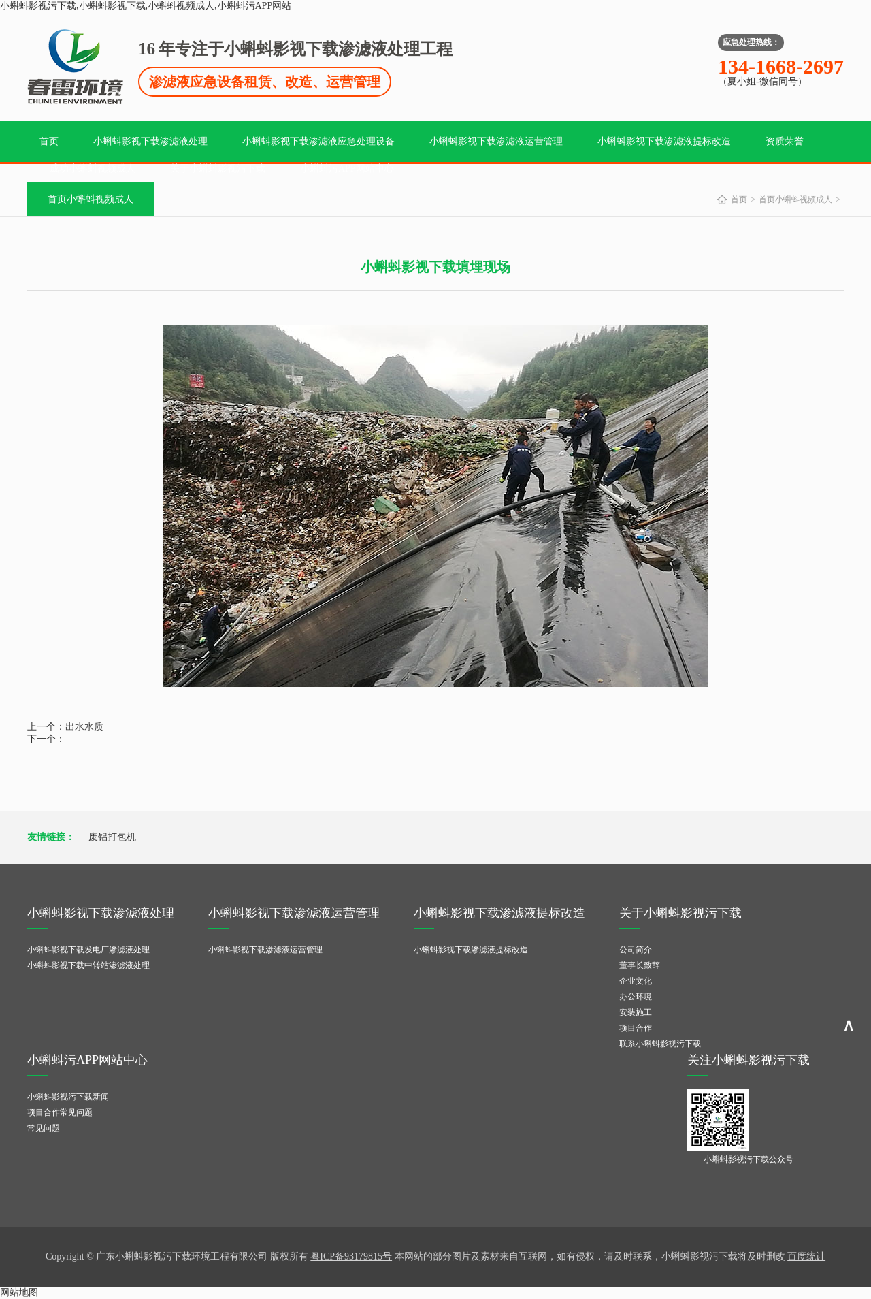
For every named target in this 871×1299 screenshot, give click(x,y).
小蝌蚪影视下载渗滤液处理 (150, 141)
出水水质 (84, 727)
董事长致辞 (639, 965)
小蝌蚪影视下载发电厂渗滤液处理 (88, 950)
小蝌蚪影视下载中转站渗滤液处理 (88, 965)
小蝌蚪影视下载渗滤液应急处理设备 (318, 141)
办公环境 (635, 996)
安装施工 (635, 1012)
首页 (49, 141)
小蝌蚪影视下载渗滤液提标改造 (664, 141)
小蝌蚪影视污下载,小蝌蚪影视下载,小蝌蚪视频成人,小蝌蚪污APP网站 (145, 6)
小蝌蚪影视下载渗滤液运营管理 (496, 141)
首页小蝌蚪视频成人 (90, 199)
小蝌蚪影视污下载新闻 (68, 1097)
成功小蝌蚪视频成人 (92, 168)
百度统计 (806, 1256)
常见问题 (43, 1128)
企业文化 (635, 981)
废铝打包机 (112, 837)
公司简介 (635, 950)
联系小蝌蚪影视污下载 (660, 1043)
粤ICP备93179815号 (351, 1256)
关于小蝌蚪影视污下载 (217, 168)
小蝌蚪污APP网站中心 (347, 168)
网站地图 (19, 1292)
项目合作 (635, 1028)
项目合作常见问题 (60, 1112)
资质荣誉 (785, 141)
